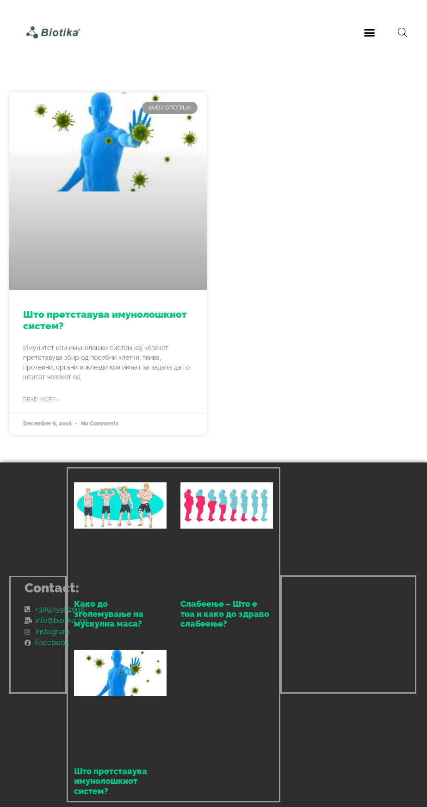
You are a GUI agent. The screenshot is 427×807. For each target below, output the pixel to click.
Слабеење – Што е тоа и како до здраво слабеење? (224, 613)
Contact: (52, 588)
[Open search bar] (402, 32)
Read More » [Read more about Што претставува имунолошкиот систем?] (41, 399)
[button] (369, 32)
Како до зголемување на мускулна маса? (108, 613)
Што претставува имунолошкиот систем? (110, 781)
